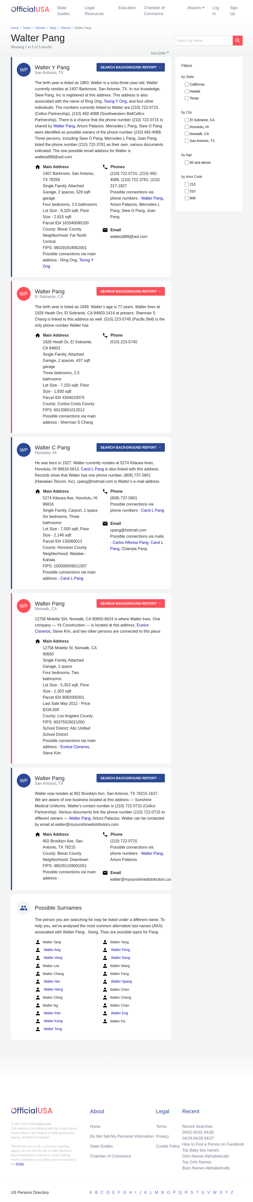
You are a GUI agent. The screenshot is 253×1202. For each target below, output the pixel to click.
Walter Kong (49, 1021)
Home (95, 1126)
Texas (194, 98)
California (197, 84)
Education (127, 8)
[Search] (204, 41)
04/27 (209, 1138)
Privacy (162, 1136)
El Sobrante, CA (202, 120)
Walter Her (47, 982)
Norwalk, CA (199, 134)
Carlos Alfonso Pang (130, 542)
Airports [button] (194, 8)
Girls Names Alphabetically (205, 1156)
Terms (161, 1126)
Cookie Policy (168, 1146)
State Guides (63, 11)
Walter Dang (116, 958)
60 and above (200, 162)
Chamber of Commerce (154, 11)
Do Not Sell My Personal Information (122, 1136)
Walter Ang (48, 950)
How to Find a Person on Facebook (213, 1144)
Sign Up (234, 11)
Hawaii (195, 91)
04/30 (209, 1132)
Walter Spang (117, 982)
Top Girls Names (196, 1162)
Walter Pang (64, 126)
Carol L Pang (92, 469)
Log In (215, 11)
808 (192, 198)
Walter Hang (49, 990)
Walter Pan (48, 1013)
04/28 (198, 1138)
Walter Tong (48, 1029)
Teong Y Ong (115, 101)
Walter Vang (48, 958)
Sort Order (158, 53)
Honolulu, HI (199, 127)
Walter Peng (116, 950)
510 (192, 191)
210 (192, 184)
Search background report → (130, 67)
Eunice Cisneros (74, 747)
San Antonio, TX (202, 141)
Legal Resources (94, 11)
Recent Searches (197, 1126)
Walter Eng (115, 1013)
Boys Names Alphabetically (206, 1168)
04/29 (187, 1138)
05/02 (187, 1132)
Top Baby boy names (200, 1150)
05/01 (198, 1132)
